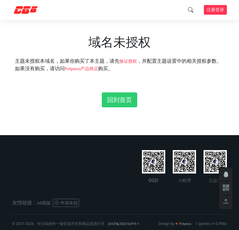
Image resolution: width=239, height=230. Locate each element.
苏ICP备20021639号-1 (126, 224)
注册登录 (215, 9)
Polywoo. (184, 224)
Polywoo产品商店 (84, 68)
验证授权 (129, 61)
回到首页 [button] (119, 100)
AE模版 (45, 203)
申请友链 (70, 203)
